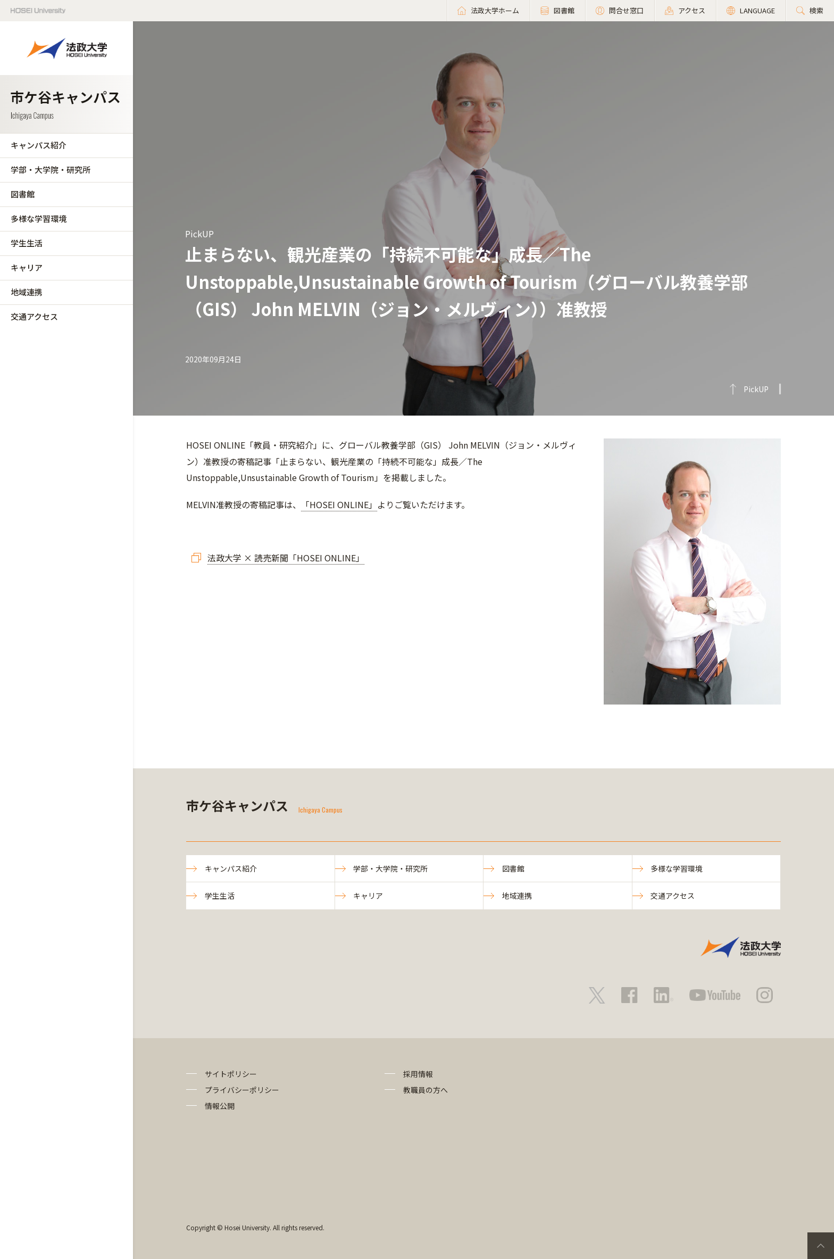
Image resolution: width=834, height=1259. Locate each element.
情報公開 (220, 1106)
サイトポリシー (231, 1074)
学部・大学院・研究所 (50, 169)
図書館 (23, 194)
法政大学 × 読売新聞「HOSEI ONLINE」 (285, 557)
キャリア (27, 267)
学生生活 (27, 243)
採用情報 (418, 1074)
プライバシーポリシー (242, 1089)
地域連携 (27, 291)
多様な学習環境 (38, 218)
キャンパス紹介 (38, 145)
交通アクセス (34, 316)
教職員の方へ (425, 1089)
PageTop (820, 1245)
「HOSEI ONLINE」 (339, 504)
